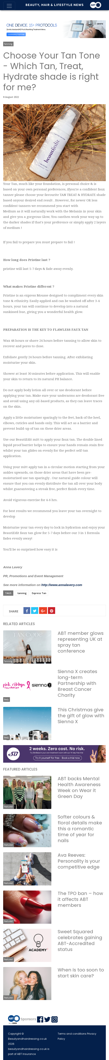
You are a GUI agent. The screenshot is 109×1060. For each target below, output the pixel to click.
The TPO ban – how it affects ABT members (80, 899)
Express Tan (39, 593)
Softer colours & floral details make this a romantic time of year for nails (80, 829)
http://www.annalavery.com (61, 585)
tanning (22, 593)
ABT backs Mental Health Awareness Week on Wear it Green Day (79, 787)
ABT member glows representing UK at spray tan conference (81, 642)
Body (6, 699)
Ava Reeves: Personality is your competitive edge (79, 861)
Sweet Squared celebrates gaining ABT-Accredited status (80, 940)
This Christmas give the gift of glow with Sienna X (81, 715)
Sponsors (28, 1019)
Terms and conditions (72, 1033)
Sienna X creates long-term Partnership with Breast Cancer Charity (77, 683)
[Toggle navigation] (9, 6)
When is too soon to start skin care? (81, 973)
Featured (8, 806)
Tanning (8, 43)
